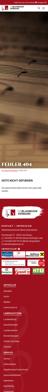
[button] (39, 8)
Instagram (41, 2)
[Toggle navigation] (43, 8)
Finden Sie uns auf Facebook (25, 2)
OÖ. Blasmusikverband (10, 171)
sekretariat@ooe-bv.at (14, 244)
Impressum (11, 249)
